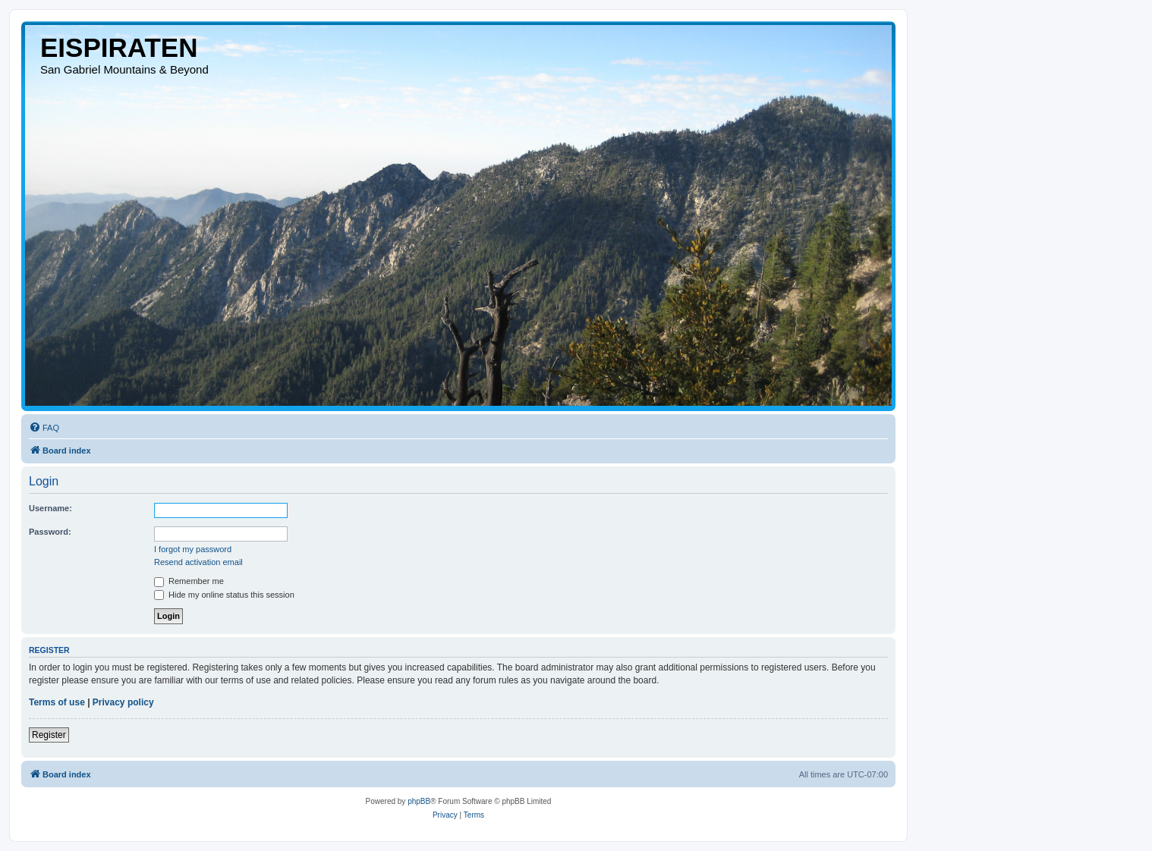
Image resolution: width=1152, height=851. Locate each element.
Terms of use (57, 702)
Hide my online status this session (224, 594)
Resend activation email (198, 562)
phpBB (419, 801)
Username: (50, 508)
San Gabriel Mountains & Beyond (124, 69)
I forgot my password (192, 549)
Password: (50, 531)
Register (49, 735)
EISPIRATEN (118, 47)
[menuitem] (44, 428)
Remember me (189, 581)
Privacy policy (123, 702)
